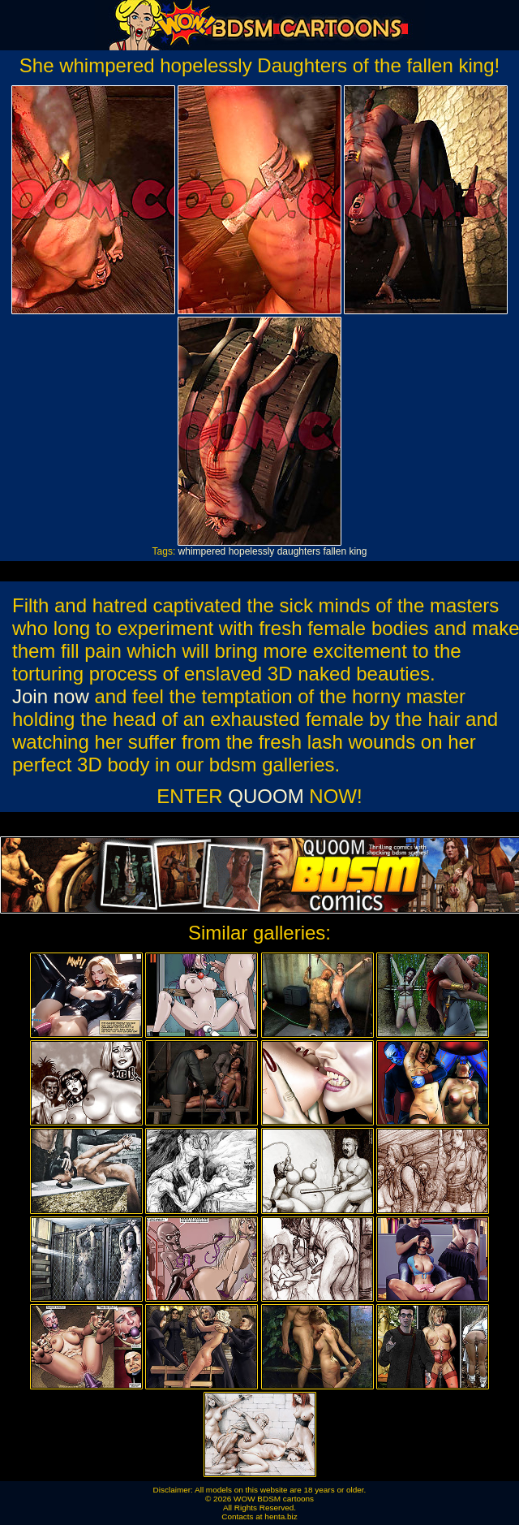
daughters (298, 551)
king (358, 551)
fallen (334, 551)
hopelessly (252, 551)
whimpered (202, 551)
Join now (50, 696)
